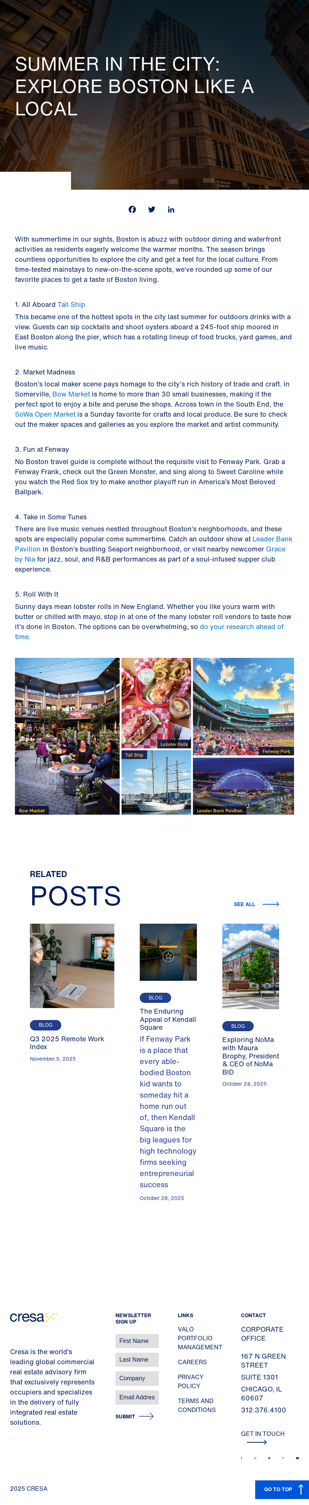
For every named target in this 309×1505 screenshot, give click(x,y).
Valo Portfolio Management (200, 1338)
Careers (192, 1362)
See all (245, 904)
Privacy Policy (191, 1381)
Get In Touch (263, 1437)
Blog (45, 1025)
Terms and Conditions (197, 1405)
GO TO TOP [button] (278, 1489)
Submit (125, 1417)
